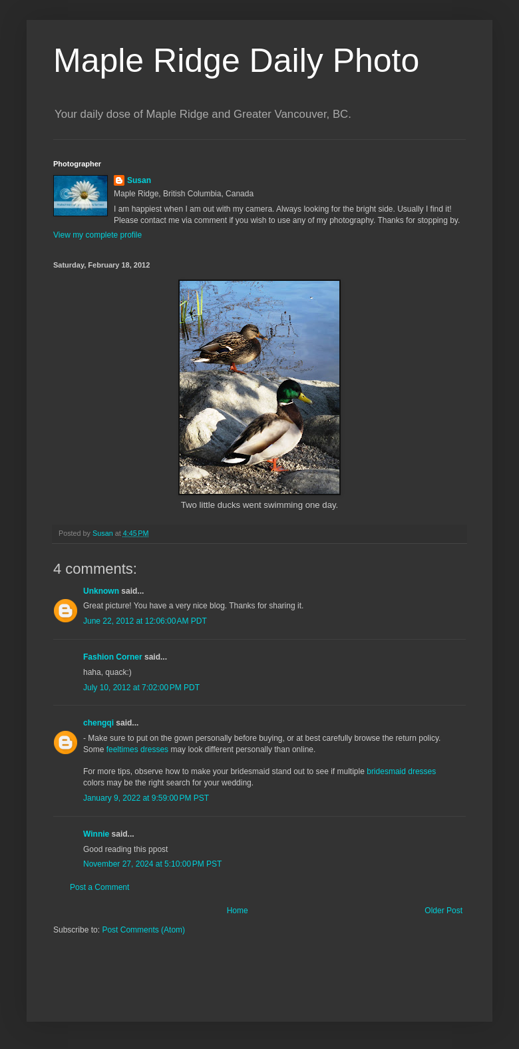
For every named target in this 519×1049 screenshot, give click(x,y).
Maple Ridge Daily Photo (236, 60)
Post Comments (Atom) (143, 930)
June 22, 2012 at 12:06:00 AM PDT (145, 621)
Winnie (96, 834)
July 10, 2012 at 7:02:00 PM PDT (141, 687)
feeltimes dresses (137, 749)
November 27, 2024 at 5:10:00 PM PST (152, 864)
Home (237, 910)
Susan (139, 180)
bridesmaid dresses (401, 771)
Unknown (101, 591)
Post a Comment (99, 887)
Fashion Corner (112, 657)
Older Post (443, 910)
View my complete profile (97, 235)
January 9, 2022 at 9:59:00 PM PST (146, 798)
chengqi (98, 723)
